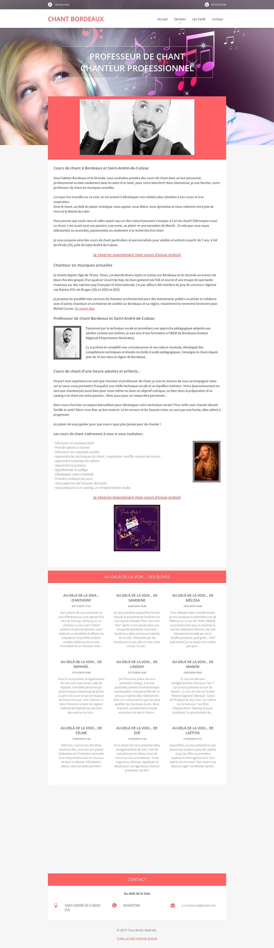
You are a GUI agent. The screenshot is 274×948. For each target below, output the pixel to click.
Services (180, 20)
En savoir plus (85, 309)
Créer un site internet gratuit (137, 938)
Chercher (50, 4)
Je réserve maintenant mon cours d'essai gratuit (137, 254)
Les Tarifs (199, 19)
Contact (217, 19)
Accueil (162, 19)
